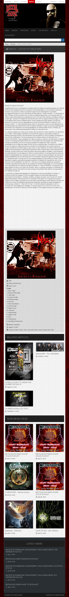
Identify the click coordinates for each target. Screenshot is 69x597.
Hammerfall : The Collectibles (47, 353)
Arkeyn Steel (46, 330)
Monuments (10, 35)
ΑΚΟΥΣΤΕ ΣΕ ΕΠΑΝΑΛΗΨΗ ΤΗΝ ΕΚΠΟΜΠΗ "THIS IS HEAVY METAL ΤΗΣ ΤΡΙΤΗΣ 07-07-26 (34, 567)
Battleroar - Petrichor (13, 530)
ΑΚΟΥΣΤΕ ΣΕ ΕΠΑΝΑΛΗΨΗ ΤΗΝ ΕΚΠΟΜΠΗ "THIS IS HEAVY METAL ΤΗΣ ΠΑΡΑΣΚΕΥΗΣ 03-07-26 (31, 576)
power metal (33, 330)
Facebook (53, 1)
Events (33, 30)
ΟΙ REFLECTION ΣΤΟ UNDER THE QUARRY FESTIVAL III (18, 383)
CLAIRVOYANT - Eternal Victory (17, 492)
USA (28, 330)
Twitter (61, 1)
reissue (40, 330)
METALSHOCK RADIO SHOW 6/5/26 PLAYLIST (47, 493)
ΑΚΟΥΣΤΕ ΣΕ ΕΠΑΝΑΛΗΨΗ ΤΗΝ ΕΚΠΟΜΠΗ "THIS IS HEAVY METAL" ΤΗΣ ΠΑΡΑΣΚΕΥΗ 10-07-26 (31, 551)
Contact (39, 1)
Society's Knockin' (14, 330)
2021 (52, 330)
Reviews (15, 30)
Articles (54, 30)
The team (23, 1)
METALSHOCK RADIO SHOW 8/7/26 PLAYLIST (22, 559)
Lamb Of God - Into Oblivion (47, 530)
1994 (25, 330)
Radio (31, 2)
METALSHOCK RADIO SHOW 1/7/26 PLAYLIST (22, 584)
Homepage (8, 1)
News (7, 30)
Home (7, 44)
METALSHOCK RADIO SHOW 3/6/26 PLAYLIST (47, 455)
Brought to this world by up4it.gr (13, 595)
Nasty (21, 330)
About (16, 1)
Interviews (24, 30)
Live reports (43, 30)
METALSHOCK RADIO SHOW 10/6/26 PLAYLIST (16, 455)
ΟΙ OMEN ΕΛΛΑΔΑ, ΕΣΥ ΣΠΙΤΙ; (16, 408)
